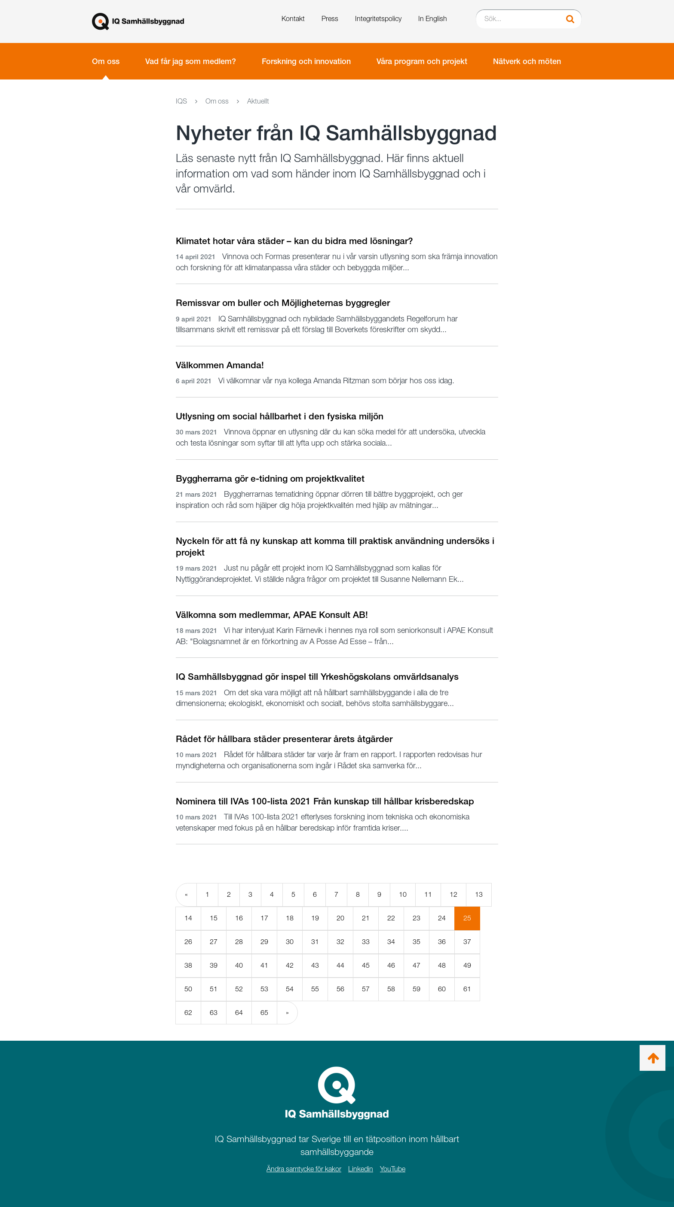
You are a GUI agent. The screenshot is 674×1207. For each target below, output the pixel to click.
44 (340, 965)
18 (290, 918)
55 (315, 989)
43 (315, 965)
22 (391, 918)
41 (264, 965)
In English (432, 19)
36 (442, 942)
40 (239, 965)
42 (290, 965)
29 (264, 942)
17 (264, 918)
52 (239, 989)
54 (290, 989)
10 (403, 894)
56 (340, 989)
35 (416, 942)
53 (264, 989)
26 (188, 942)
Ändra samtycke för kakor (304, 1169)
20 (340, 918)
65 (264, 1012)
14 (188, 918)
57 (366, 989)
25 (471, 921)
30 (290, 942)
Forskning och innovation (306, 61)
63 (214, 1012)
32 (340, 942)
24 (442, 918)
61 (467, 989)
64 (239, 1012)
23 (416, 918)
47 (416, 965)
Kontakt (293, 19)
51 (214, 989)
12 (453, 894)
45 (366, 965)
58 (391, 989)
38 (188, 965)
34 (391, 942)
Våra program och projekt (422, 61)
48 (442, 965)
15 (214, 918)
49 (467, 965)
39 (214, 965)
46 (391, 965)
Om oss (105, 61)
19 (315, 918)
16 (239, 918)
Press (330, 19)
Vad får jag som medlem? (190, 61)
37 (467, 942)
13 (479, 894)
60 (442, 989)
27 (214, 942)
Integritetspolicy (378, 19)
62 (188, 1012)
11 (428, 894)
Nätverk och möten (527, 61)
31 (315, 942)
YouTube (392, 1169)
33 (366, 942)
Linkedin (360, 1169)
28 (239, 942)
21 (366, 918)
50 (188, 989)
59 (416, 989)
